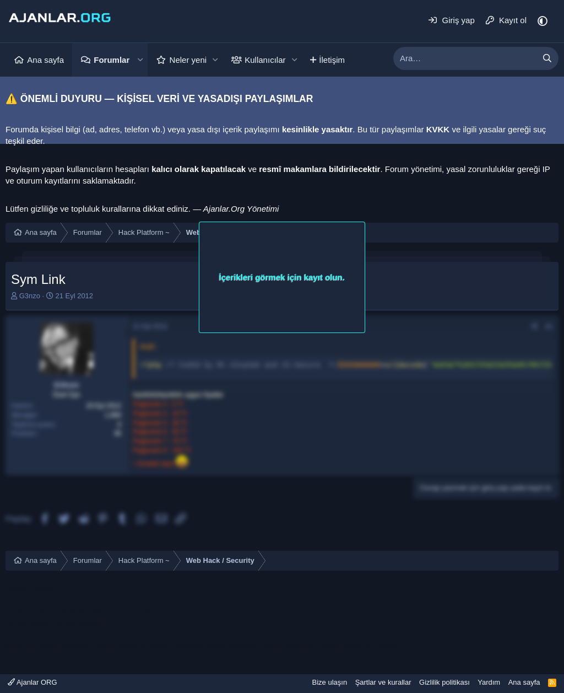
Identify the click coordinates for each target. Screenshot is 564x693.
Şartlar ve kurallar (383, 682)
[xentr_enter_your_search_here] (465, 58)
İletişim (332, 60)
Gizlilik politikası (444, 682)
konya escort (29, 622)
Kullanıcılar (265, 60)
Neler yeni (188, 60)
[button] (140, 60)
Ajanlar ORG (32, 682)
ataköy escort (85, 611)
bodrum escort (32, 611)
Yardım (489, 682)
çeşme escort (136, 611)
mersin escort (30, 588)
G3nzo (29, 296)
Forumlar (111, 60)
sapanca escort (369, 646)
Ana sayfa (45, 60)
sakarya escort (32, 646)
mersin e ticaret (34, 599)
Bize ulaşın (330, 682)
